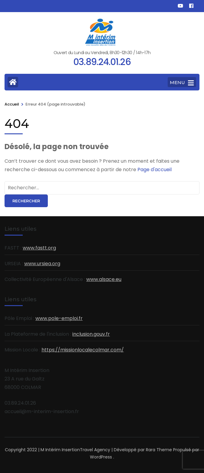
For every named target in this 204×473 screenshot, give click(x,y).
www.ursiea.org (42, 263)
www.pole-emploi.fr (59, 318)
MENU (182, 83)
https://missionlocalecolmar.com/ (82, 349)
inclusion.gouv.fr (91, 334)
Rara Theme (159, 450)
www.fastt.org (39, 247)
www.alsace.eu (103, 279)
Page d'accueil (154, 169)
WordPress (101, 457)
